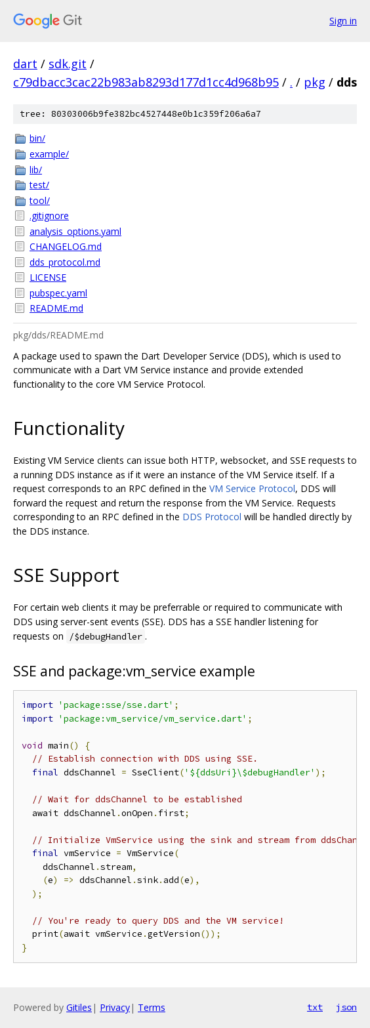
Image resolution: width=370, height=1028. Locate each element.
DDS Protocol (211, 516)
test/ (39, 184)
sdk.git (68, 64)
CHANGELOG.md (66, 246)
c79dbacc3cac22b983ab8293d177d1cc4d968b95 (146, 82)
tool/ (40, 200)
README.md (56, 308)
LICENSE (48, 277)
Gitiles (79, 1007)
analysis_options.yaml (75, 231)
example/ (49, 154)
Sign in (343, 20)
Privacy (115, 1007)
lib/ (36, 169)
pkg (314, 82)
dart (25, 64)
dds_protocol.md (65, 262)
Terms (151, 1007)
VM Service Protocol (252, 488)
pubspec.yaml (58, 293)
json (346, 1007)
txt (315, 1007)
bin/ (37, 138)
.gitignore (49, 215)
